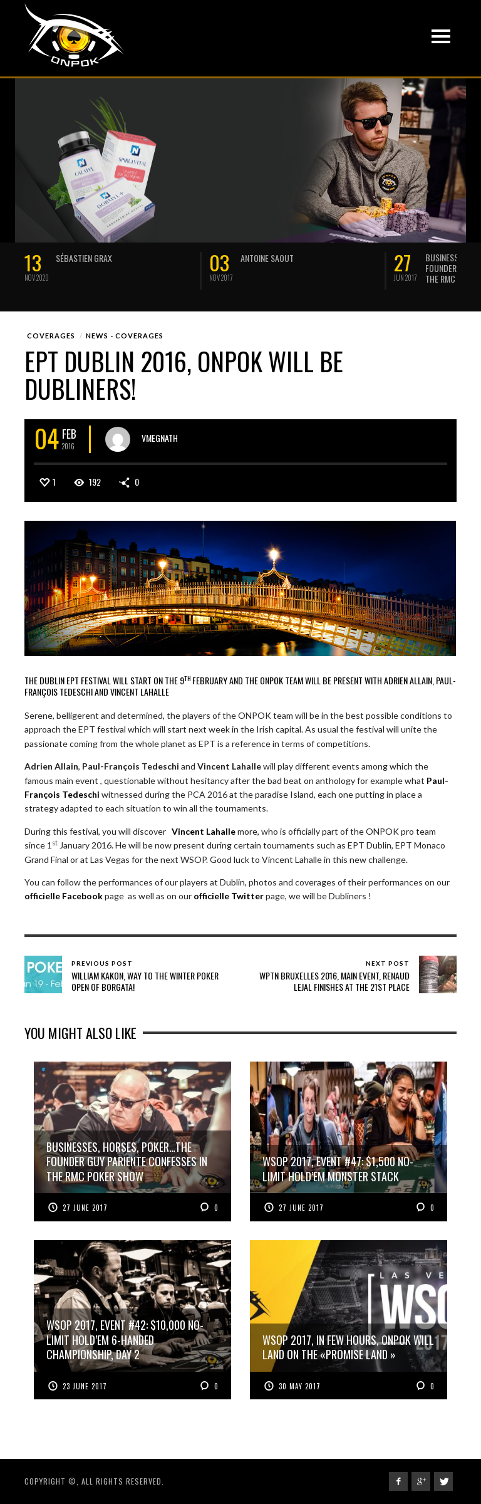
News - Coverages (124, 336)
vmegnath (160, 437)
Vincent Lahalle (202, 831)
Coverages (51, 336)
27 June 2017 (85, 1208)
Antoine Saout (267, 258)
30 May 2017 (300, 1386)
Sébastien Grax (84, 258)
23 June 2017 (85, 1386)
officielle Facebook (63, 895)
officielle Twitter (229, 895)
